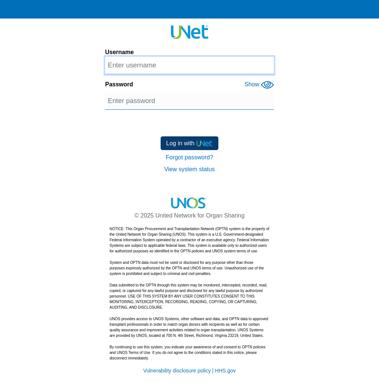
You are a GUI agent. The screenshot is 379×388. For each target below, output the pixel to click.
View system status (189, 169)
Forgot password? (189, 157)
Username (119, 52)
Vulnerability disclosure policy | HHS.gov (189, 371)
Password (119, 84)
